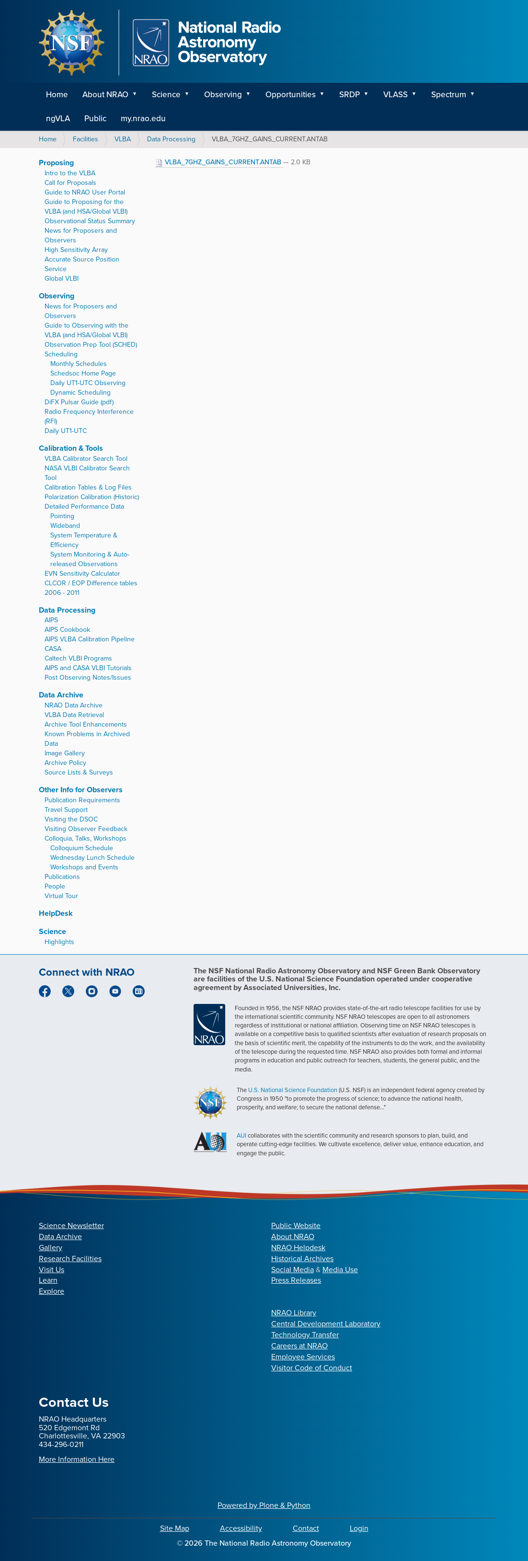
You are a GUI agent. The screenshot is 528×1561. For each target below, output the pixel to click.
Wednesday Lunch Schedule (92, 858)
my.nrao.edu (143, 119)
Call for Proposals (70, 183)
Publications (62, 877)
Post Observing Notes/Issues (88, 677)
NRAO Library (293, 1312)
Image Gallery (65, 753)
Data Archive (61, 694)
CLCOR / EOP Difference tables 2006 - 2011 (91, 588)
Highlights (59, 942)
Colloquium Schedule (81, 848)
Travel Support (66, 810)
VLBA (123, 139)
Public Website (296, 1225)
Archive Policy (65, 763)
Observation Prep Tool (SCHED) (91, 345)
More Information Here (77, 1459)
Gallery (50, 1247)
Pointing (62, 516)
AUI (241, 1135)
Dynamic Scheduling (80, 392)
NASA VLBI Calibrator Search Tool (87, 473)
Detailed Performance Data (84, 506)
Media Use (340, 1269)
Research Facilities (70, 1258)
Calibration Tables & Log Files (88, 487)
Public (95, 119)
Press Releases (296, 1280)
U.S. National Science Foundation (292, 1089)
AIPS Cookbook (67, 630)
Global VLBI (62, 278)
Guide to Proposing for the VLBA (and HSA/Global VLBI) (86, 206)
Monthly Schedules (78, 364)
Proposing (56, 162)
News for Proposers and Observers (81, 235)
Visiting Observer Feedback (86, 829)
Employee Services (303, 1356)
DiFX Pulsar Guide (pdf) (79, 402)
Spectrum (448, 95)
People (55, 886)
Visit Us (51, 1269)
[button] (138, 95)
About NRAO (105, 95)
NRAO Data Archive (74, 705)
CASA (53, 649)
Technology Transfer (305, 1334)
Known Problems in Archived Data (87, 739)
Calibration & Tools (71, 448)
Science (166, 95)
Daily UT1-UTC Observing (88, 383)
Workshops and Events (84, 867)
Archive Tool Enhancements (86, 724)
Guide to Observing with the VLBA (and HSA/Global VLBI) (86, 330)
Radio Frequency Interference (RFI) (89, 416)
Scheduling (61, 354)
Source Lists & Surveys (79, 772)
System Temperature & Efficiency (83, 540)
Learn (48, 1280)
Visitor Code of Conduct (311, 1367)
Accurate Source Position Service (82, 264)
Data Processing (171, 139)
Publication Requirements (82, 800)
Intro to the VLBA (70, 173)
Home (57, 95)
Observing (223, 95)
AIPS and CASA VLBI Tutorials (88, 668)
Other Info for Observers (81, 789)
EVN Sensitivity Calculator (82, 574)
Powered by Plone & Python (264, 1505)
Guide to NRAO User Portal (85, 192)
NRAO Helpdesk (298, 1247)
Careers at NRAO (299, 1345)
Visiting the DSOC (71, 819)
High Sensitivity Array (76, 250)
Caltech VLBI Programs (78, 658)
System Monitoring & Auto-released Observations (89, 559)
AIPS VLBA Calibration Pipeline (90, 639)
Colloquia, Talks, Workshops (85, 838)
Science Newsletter (71, 1225)
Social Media (292, 1269)
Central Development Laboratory (325, 1323)
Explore (51, 1291)
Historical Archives (302, 1258)
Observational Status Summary (90, 221)
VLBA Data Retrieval (74, 715)
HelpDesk (56, 913)
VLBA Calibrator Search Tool (86, 459)
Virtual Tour (61, 896)
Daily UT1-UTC (66, 431)
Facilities (85, 139)
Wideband (65, 526)
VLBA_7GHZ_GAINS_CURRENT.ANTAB (219, 162)
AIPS (51, 620)
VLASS (395, 95)
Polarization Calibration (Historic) (92, 497)
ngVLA (58, 119)
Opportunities (290, 95)
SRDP (349, 95)
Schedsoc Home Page (83, 373)
